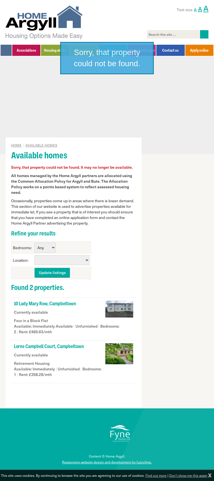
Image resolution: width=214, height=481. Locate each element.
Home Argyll (44, 22)
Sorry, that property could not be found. (107, 58)
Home (16, 145)
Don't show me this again (188, 475)
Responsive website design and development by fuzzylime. (107, 462)
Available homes (41, 145)
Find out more (156, 475)
